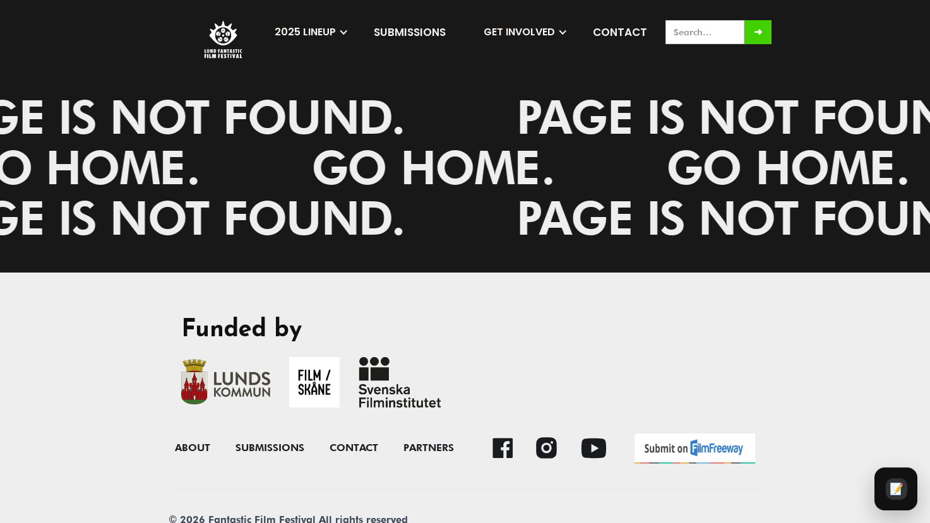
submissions (410, 32)
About (192, 448)
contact (354, 448)
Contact (620, 32)
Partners (428, 448)
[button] (311, 32)
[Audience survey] (895, 488)
